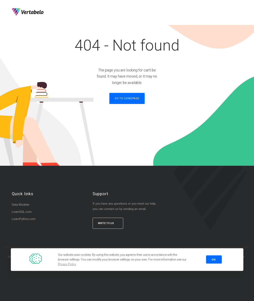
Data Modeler (21, 204)
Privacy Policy (67, 264)
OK (214, 259)
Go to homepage (127, 98)
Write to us (106, 223)
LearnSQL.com (22, 212)
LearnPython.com (23, 219)
